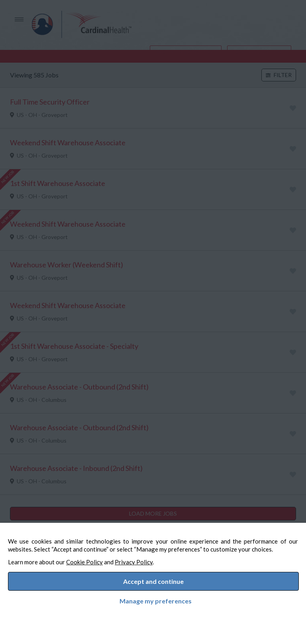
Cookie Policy (92, 558)
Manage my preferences (153, 599)
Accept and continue (153, 579)
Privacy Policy (142, 558)
